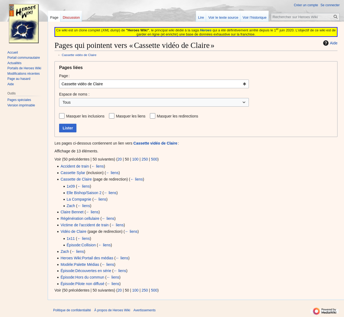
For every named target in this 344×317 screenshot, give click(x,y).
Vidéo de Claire (73, 231)
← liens (97, 166)
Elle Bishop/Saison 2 (84, 193)
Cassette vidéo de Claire (79, 55)
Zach (71, 206)
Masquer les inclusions (85, 116)
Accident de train (74, 166)
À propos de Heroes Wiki (112, 310)
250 (145, 159)
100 (135, 159)
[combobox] (154, 84)
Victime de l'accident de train (84, 225)
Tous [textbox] (67, 102)
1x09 (71, 186)
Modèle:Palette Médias (79, 264)
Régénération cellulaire (79, 218)
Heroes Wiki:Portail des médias (86, 258)
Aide (329, 43)
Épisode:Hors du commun (82, 277)
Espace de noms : (74, 94)
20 (119, 159)
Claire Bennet (71, 212)
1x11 (71, 238)
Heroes (205, 30)
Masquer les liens (131, 116)
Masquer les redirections (177, 116)
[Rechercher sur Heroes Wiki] (305, 17)
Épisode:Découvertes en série (85, 271)
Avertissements (144, 310)
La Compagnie (79, 199)
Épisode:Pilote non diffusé (82, 284)
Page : (64, 76)
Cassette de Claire (76, 179)
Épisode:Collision (81, 245)
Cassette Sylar (72, 173)
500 (154, 159)
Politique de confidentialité (72, 310)
